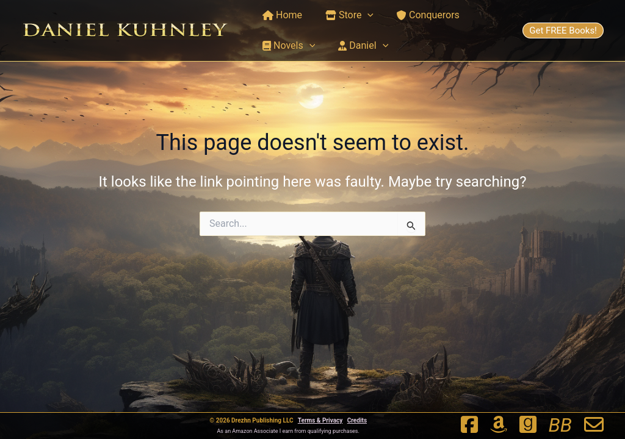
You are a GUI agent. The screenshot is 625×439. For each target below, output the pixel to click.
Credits (357, 420)
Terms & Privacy (320, 420)
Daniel (358, 45)
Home (280, 15)
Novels (287, 45)
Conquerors (419, 15)
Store (344, 15)
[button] (362, 15)
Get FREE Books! (563, 30)
